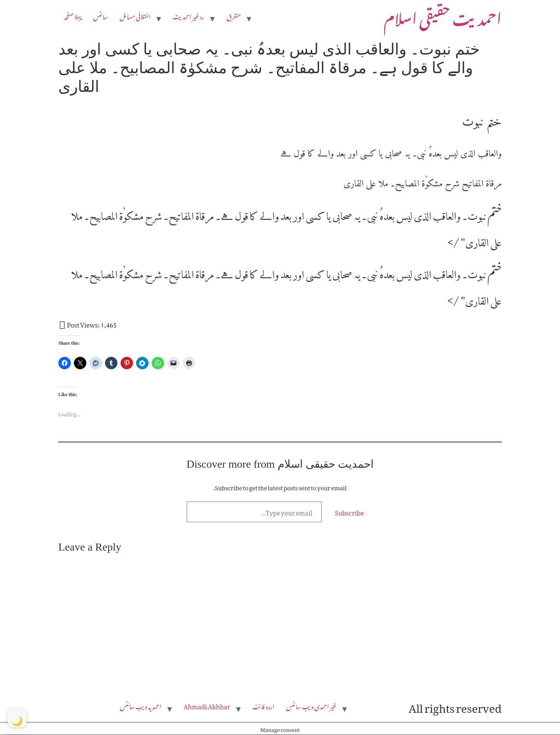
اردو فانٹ (263, 706)
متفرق (233, 15)
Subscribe (349, 511)
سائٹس (100, 15)
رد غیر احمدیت (188, 15)
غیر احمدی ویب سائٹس (311, 706)
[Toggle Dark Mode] (17, 718)
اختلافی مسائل (135, 15)
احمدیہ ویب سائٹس (140, 706)
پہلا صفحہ (72, 15)
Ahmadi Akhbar (207, 706)
